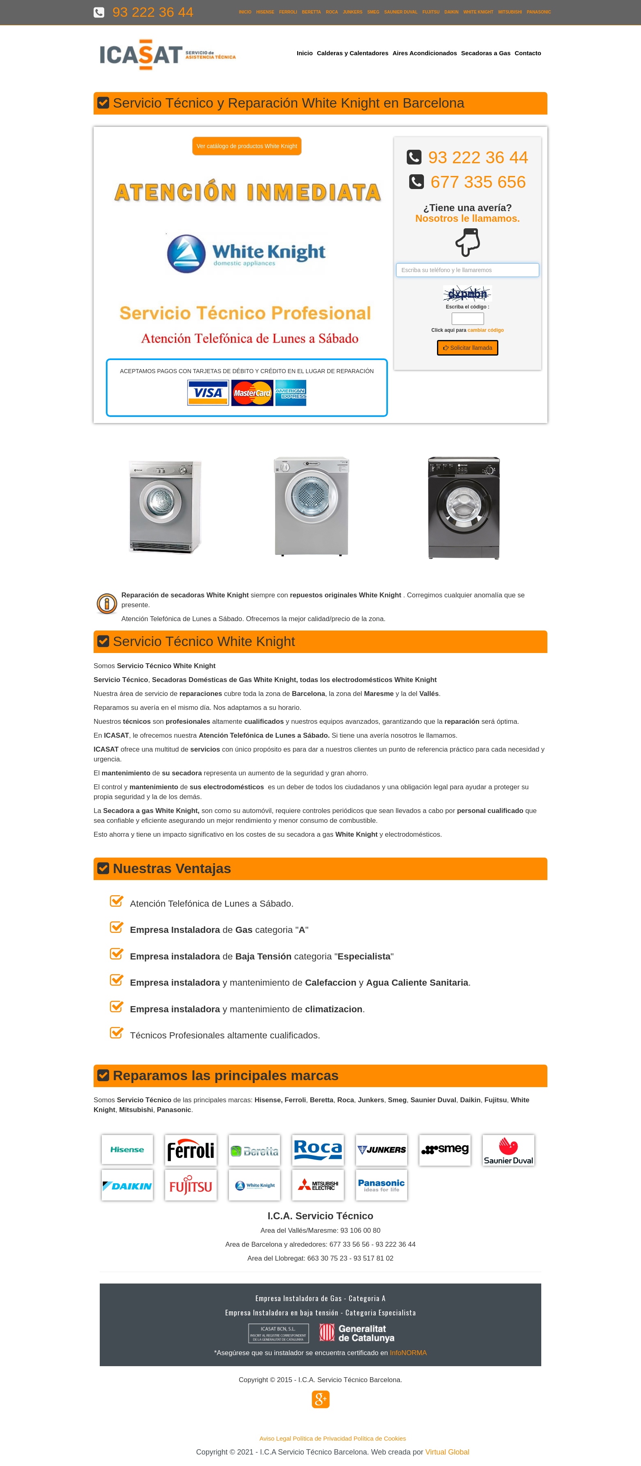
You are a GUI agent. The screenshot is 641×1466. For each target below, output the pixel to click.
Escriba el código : (468, 307)
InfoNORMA (408, 1353)
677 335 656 (478, 181)
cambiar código (486, 330)
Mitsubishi (510, 12)
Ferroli (288, 12)
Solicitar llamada (468, 348)
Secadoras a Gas (486, 53)
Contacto (528, 53)
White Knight (478, 12)
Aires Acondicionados (424, 53)
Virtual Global (448, 1452)
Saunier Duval (400, 12)
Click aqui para (467, 330)
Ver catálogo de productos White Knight (247, 146)
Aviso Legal (275, 1438)
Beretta (311, 12)
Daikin (451, 12)
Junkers (353, 12)
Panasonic (539, 12)
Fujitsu (431, 12)
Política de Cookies (380, 1438)
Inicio (245, 12)
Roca (332, 12)
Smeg (373, 12)
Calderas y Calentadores (352, 53)
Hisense (265, 12)
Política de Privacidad (322, 1438)
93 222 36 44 (478, 157)
